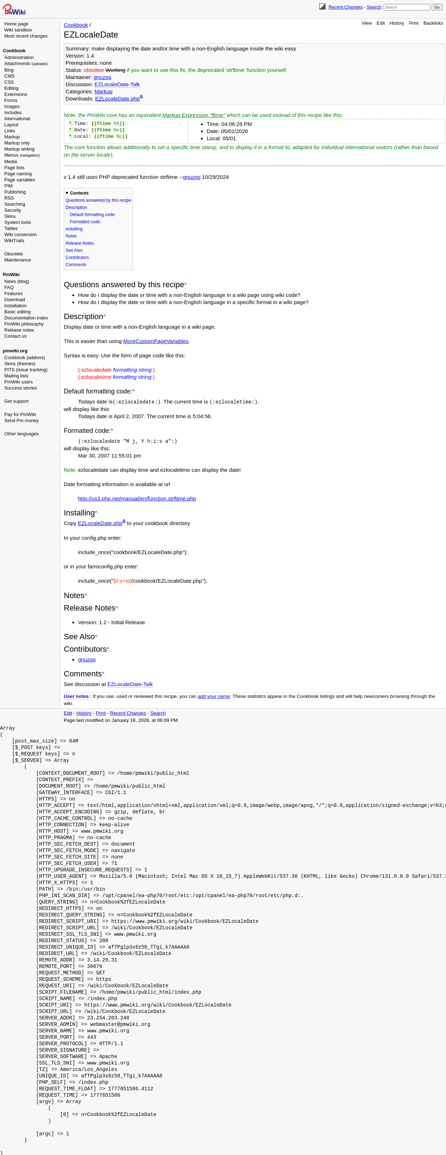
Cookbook (14, 50)
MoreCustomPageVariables (155, 341)
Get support (16, 401)
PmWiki (11, 274)
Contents (79, 192)
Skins (10, 216)
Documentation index (26, 317)
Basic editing (17, 311)
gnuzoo (102, 77)
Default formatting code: (92, 214)
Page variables (19, 179)
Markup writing (19, 149)
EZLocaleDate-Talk (117, 84)
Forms (11, 100)
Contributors (77, 257)
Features (13, 293)
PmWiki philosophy (24, 324)
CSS (9, 82)
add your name (214, 695)
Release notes (19, 330)
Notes (71, 235)
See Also (74, 250)
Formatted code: (85, 221)
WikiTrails (14, 240)
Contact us (15, 336)
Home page (16, 23)
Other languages (21, 433)
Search (373, 7)
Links (9, 130)
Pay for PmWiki (20, 414)
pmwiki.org (15, 350)
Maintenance (17, 260)
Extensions (15, 94)
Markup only (17, 143)
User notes (76, 695)
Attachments (26, 63)
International (17, 118)
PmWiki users (18, 382)
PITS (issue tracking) (26, 369)
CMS (9, 76)
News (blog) (16, 281)
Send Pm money (21, 420)
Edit (381, 23)
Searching (14, 204)
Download (14, 299)
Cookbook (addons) (24, 357)
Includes (12, 112)
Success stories (20, 388)
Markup (12, 137)
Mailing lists (16, 375)
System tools (17, 222)
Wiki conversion (20, 234)
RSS (9, 198)
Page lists (14, 167)
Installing (74, 228)
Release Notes (80, 242)
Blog (9, 70)
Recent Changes (345, 7)
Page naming (18, 173)
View (367, 23)
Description (76, 207)
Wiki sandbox (18, 30)
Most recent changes (26, 36)
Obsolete (13, 253)
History (397, 23)
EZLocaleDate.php (117, 99)
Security (12, 210)
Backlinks (433, 23)
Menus (22, 155)
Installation (15, 305)
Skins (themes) (19, 363)
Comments (76, 264)
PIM (8, 186)
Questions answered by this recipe (98, 199)
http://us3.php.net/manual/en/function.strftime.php (137, 497)
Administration (19, 57)
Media (10, 161)
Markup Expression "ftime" (193, 115)
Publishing (15, 192)
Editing (11, 88)
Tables (11, 228)
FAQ (9, 287)
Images (12, 106)
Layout (11, 124)
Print (414, 23)
